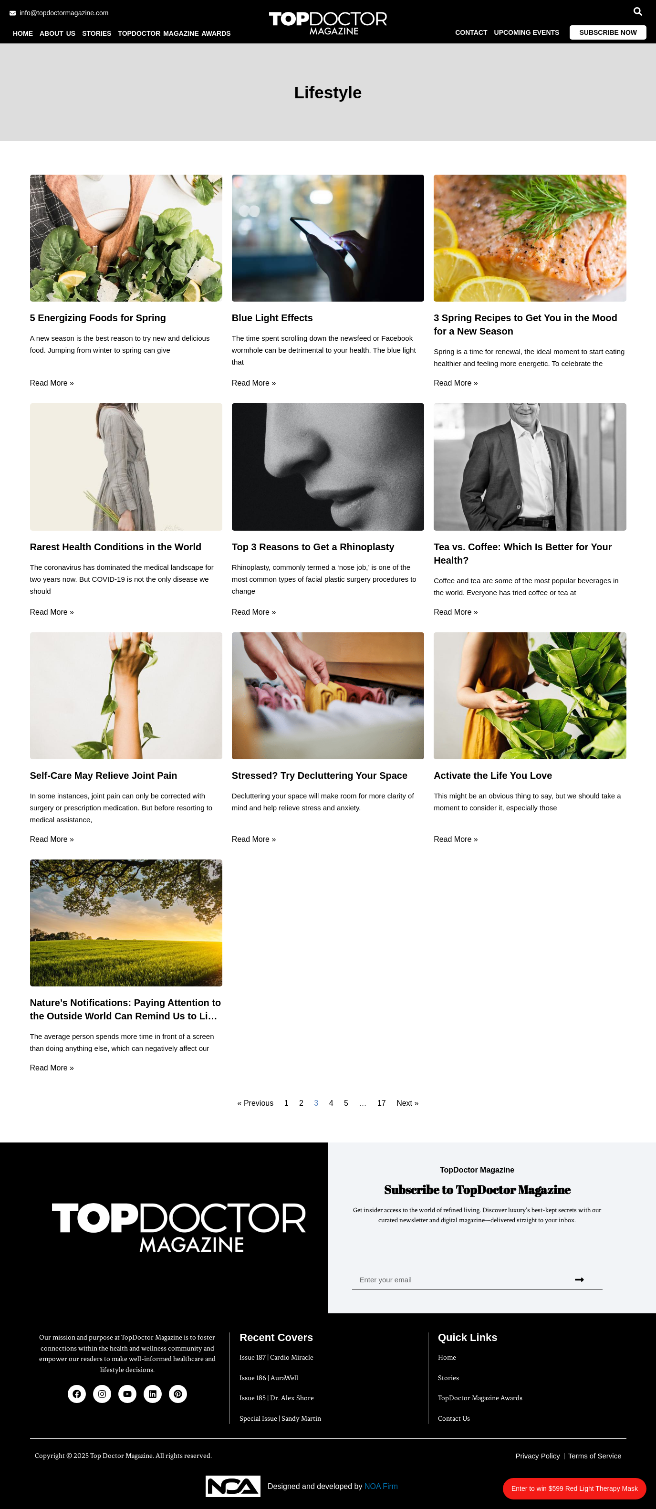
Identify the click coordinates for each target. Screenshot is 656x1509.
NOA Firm (381, 1486)
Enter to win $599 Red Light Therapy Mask (581, 1483)
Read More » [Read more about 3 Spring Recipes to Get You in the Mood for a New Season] (456, 383)
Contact (471, 32)
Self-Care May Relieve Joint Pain (103, 775)
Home (23, 33)
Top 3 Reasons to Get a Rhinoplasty (313, 547)
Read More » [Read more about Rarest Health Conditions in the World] (52, 612)
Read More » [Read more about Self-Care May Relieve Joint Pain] (52, 839)
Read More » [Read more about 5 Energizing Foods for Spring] (52, 383)
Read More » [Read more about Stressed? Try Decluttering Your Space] (254, 839)
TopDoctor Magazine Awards (174, 33)
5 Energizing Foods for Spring (98, 318)
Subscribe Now (608, 32)
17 (381, 1103)
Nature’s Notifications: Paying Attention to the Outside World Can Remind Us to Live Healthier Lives (125, 1016)
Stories (96, 33)
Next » (407, 1103)
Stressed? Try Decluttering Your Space (319, 775)
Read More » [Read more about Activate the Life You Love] (456, 839)
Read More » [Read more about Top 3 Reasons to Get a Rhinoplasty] (254, 612)
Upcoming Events (527, 32)
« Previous (256, 1103)
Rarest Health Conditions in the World (116, 547)
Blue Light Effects (272, 318)
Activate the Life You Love (493, 775)
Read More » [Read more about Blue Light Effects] (254, 383)
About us (57, 33)
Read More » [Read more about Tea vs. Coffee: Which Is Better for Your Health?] (456, 612)
